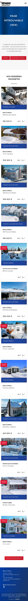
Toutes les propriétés (14, 558)
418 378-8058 (9, 577)
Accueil (5, 58)
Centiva (17, 599)
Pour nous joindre (18, 58)
